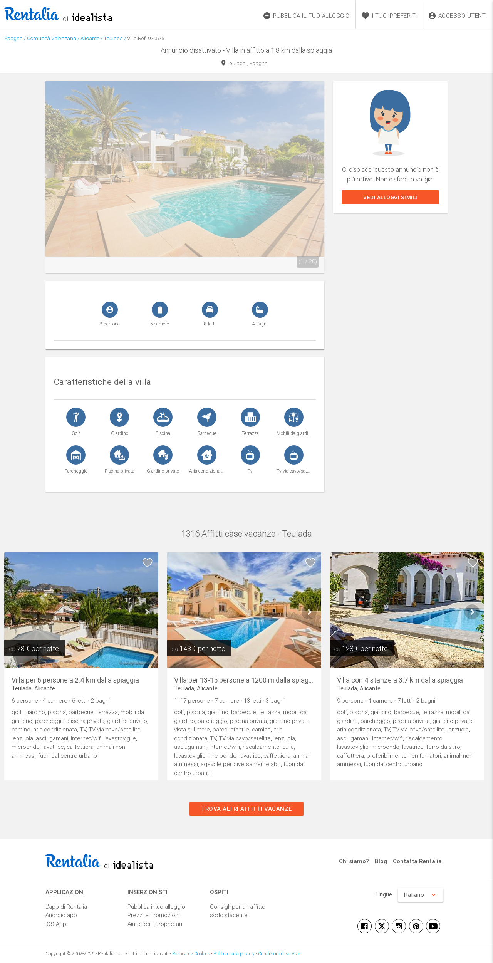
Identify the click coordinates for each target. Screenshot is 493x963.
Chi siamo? (354, 861)
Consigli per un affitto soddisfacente (237, 911)
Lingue (384, 894)
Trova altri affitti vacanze (246, 808)
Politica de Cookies (191, 953)
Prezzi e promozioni (153, 915)
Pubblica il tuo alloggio (156, 906)
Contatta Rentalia (417, 861)
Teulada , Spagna (244, 64)
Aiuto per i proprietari (154, 924)
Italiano (421, 895)
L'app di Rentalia (66, 906)
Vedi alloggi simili (390, 197)
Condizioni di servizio (279, 953)
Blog (381, 861)
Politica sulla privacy (234, 953)
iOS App (55, 924)
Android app (61, 915)
